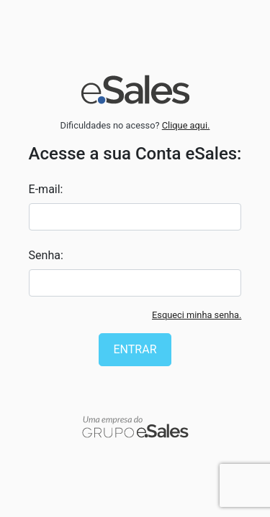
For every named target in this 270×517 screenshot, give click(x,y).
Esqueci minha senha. (196, 314)
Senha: (46, 255)
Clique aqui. (186, 125)
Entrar (135, 349)
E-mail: (46, 189)
